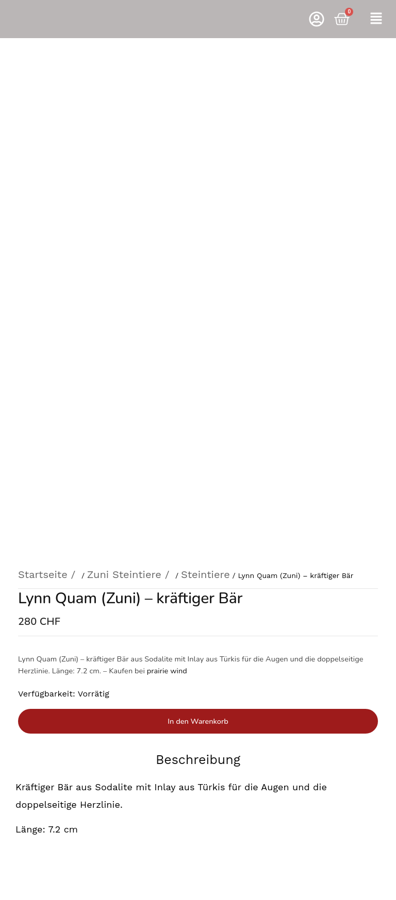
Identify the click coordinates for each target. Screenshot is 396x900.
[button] (376, 19)
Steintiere (205, 121)
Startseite (43, 121)
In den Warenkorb (198, 267)
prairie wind (167, 217)
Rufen (197, 661)
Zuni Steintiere (124, 121)
